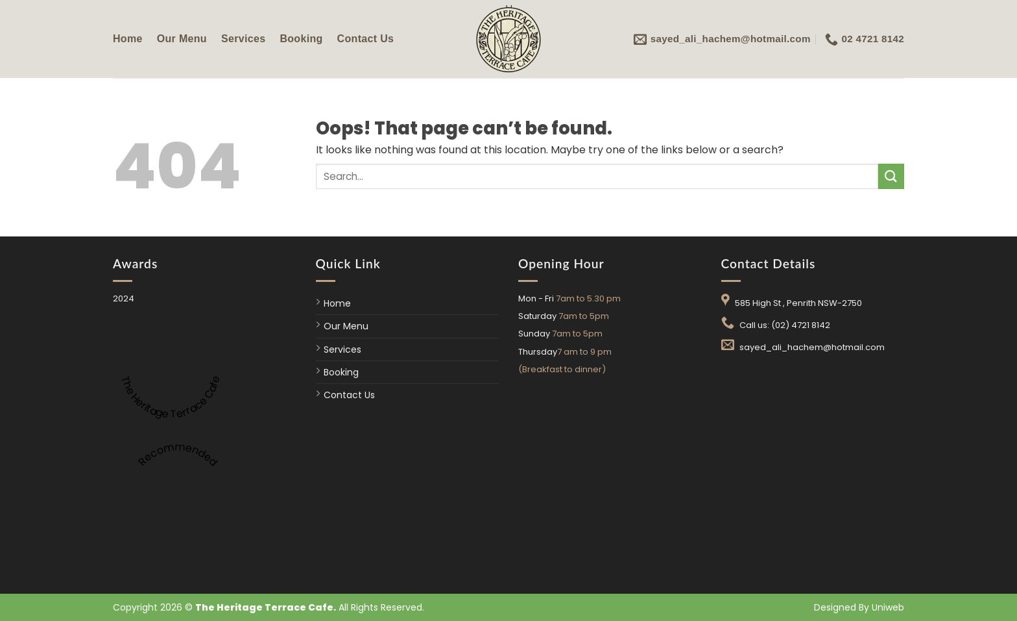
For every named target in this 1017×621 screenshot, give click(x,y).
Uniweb (888, 607)
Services (243, 38)
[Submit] (891, 176)
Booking (301, 38)
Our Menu (182, 38)
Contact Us (365, 38)
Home (128, 38)
